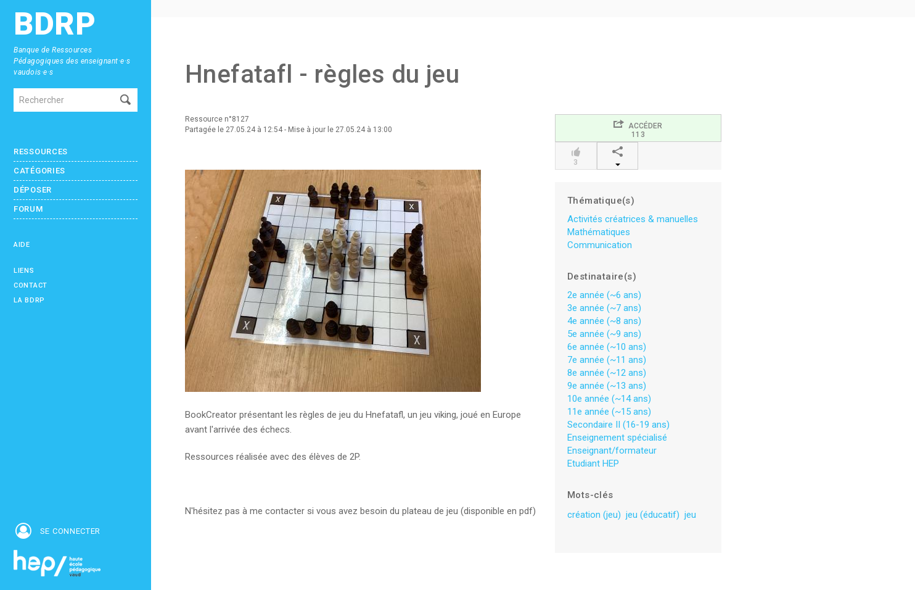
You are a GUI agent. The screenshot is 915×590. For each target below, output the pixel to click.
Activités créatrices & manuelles (632, 219)
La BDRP (29, 300)
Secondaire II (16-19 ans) (618, 424)
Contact (30, 285)
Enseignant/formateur (612, 450)
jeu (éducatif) (652, 514)
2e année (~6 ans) (604, 295)
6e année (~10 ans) (606, 346)
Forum (28, 209)
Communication (599, 245)
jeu (690, 514)
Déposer (33, 189)
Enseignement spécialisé (617, 437)
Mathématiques (598, 232)
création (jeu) (594, 514)
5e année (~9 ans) (604, 333)
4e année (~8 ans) (604, 320)
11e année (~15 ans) (609, 411)
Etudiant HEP (593, 463)
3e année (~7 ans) (604, 308)
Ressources (41, 151)
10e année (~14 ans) (609, 398)
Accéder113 (637, 128)
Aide (22, 245)
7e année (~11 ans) (606, 359)
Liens (24, 271)
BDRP (55, 24)
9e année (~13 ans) (606, 385)
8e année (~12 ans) (606, 372)
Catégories (39, 170)
